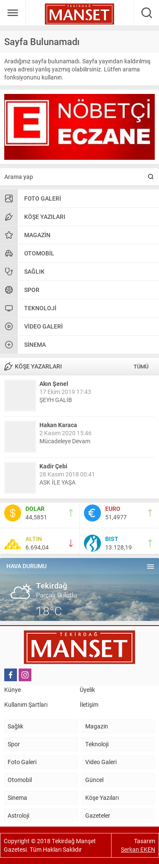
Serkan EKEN (138, 849)
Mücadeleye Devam (64, 441)
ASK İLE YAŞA (57, 482)
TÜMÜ (141, 366)
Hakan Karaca (58, 425)
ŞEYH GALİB (55, 400)
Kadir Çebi (53, 466)
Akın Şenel (53, 384)
